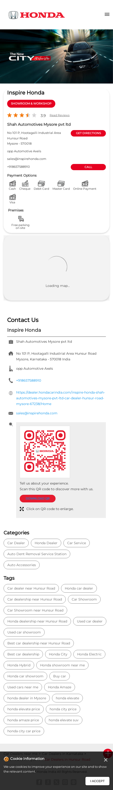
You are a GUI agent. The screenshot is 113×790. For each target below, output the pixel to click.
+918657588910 (18, 167)
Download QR (38, 498)
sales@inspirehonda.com (26, 159)
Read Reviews (60, 115)
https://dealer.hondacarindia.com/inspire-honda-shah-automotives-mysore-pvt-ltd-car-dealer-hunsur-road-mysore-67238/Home (60, 398)
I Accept (97, 781)
